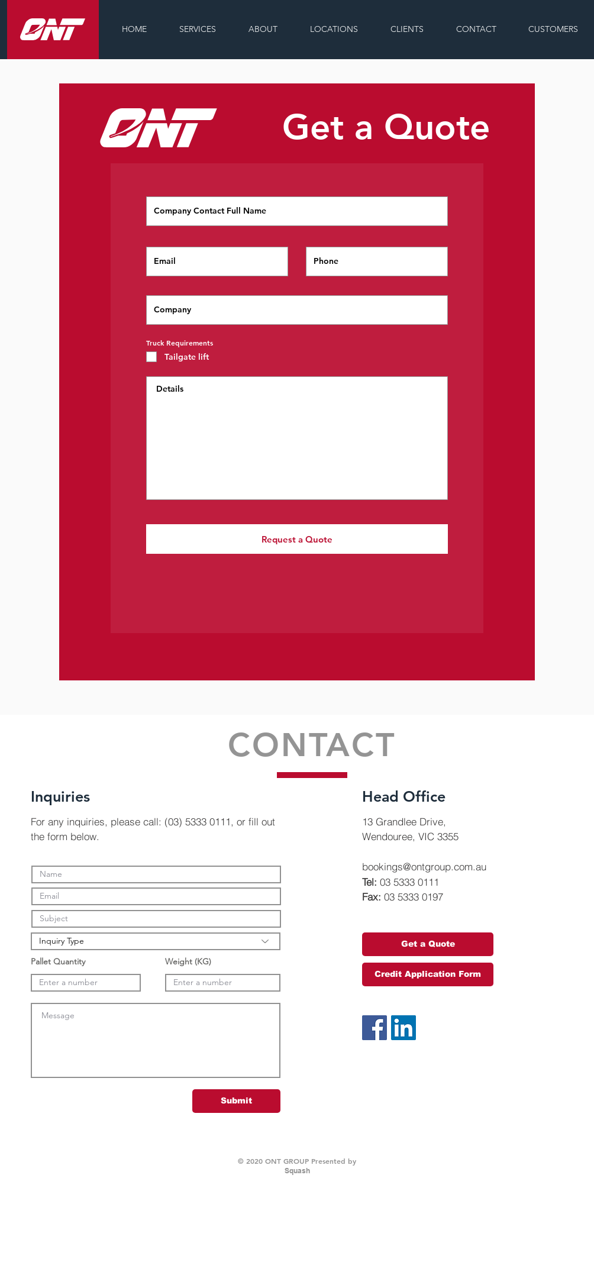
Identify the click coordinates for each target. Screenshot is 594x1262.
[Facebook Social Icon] (374, 1027)
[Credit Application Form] (427, 974)
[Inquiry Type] (155, 941)
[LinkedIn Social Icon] (403, 1027)
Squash (297, 1170)
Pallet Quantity (58, 961)
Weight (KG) (188, 961)
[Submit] (236, 1101)
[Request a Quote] (297, 539)
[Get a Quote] (427, 944)
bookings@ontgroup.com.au (424, 866)
